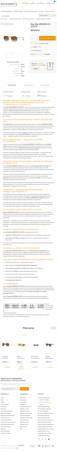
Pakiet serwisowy (5, 431)
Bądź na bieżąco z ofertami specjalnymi (13, 379)
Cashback (36, 43)
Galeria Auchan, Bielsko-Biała (45, 424)
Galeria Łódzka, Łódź (43, 431)
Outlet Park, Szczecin (43, 435)
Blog (2, 400)
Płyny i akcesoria (5, 418)
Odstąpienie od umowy (26, 418)
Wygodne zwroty (24, 422)
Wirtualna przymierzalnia (7, 424)
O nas (2, 397)
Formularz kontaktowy (44, 397)
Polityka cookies (24, 409)
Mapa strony (23, 426)
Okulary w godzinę (5, 433)
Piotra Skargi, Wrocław (44, 418)
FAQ (21, 429)
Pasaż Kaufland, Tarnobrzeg (45, 429)
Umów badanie (5, 16)
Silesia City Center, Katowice (45, 420)
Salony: (41, 404)
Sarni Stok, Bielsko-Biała (44, 422)
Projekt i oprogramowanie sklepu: (9, 448)
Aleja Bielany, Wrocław (43, 406)
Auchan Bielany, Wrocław (44, 409)
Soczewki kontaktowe (6, 11)
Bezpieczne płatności (26, 413)
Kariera (3, 402)
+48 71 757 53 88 (44, 400)
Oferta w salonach (50, 11)
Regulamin (23, 404)
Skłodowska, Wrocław (43, 415)
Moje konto (23, 397)
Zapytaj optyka (24, 424)
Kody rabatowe (24, 420)
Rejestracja (23, 400)
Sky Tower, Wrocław (43, 411)
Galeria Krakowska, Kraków (45, 426)
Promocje (41, 11)
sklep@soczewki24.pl (45, 402)
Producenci (4, 406)
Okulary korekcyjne (18, 11)
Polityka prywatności (25, 406)
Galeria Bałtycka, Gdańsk (44, 433)
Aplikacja (3, 429)
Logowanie (23, 402)
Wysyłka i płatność (25, 411)
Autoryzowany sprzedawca (8, 422)
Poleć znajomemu (36, 50)
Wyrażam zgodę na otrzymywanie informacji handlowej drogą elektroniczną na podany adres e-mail (17, 384)
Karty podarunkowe (6, 420)
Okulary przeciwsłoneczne (31, 11)
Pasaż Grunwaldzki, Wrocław (45, 413)
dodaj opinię (47, 54)
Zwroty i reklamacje (25, 415)
